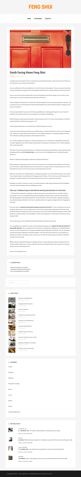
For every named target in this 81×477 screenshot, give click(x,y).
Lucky (10, 395)
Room (10, 389)
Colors (10, 366)
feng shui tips (30, 152)
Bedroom (11, 378)
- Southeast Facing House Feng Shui (20, 269)
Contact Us (44, 473)
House (10, 406)
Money (10, 400)
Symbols (12, 76)
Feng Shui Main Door (14, 412)
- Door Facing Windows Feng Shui (19, 271)
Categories (38, 18)
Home (29, 18)
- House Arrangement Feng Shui (19, 267)
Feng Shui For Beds (13, 383)
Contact (48, 18)
